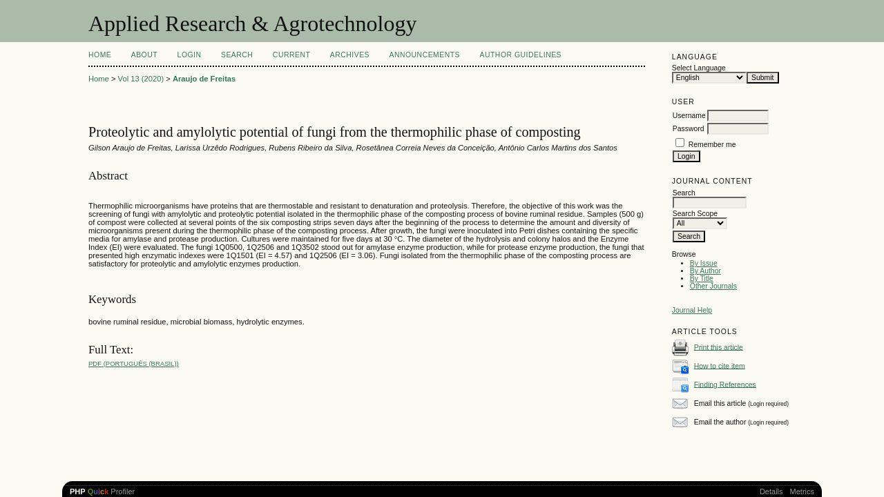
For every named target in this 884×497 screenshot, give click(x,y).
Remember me (712, 144)
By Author (705, 271)
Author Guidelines (521, 55)
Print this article (718, 347)
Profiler (102, 491)
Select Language (699, 68)
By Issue (704, 263)
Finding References (725, 384)
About (144, 55)
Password (688, 129)
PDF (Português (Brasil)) (133, 363)
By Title (701, 278)
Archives (349, 55)
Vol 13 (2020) (141, 79)
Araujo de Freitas (204, 79)
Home (99, 55)
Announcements (424, 55)
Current (291, 55)
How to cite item (719, 365)
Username (689, 115)
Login (189, 55)
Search (237, 55)
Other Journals (713, 286)
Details (771, 491)
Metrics (802, 491)
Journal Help (692, 310)
